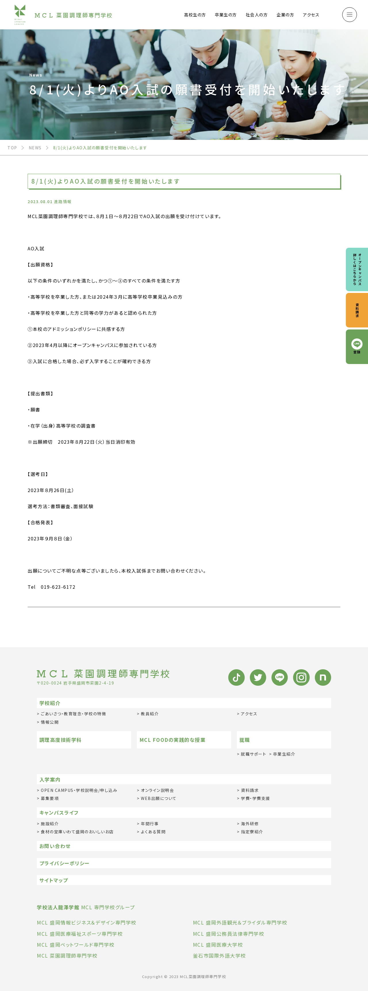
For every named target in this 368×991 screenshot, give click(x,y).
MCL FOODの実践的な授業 (172, 739)
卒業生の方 (226, 15)
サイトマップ (53, 880)
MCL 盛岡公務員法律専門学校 (228, 933)
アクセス (311, 15)
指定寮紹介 (252, 831)
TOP (12, 148)
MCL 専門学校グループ (86, 907)
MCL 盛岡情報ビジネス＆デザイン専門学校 (87, 922)
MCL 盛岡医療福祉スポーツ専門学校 (80, 933)
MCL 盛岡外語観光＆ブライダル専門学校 (240, 922)
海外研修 (250, 823)
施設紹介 (50, 823)
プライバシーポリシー (64, 863)
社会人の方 (257, 15)
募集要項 (50, 798)
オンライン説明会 (157, 790)
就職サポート (253, 754)
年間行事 (150, 823)
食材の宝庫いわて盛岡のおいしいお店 (77, 831)
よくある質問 (153, 831)
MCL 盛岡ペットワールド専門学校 (76, 944)
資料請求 (250, 790)
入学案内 (50, 779)
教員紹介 (150, 713)
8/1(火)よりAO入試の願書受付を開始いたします (100, 148)
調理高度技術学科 (60, 739)
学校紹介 (50, 702)
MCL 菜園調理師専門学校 (67, 955)
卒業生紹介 (284, 754)
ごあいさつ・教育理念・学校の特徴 (73, 713)
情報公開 (50, 722)
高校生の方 (195, 15)
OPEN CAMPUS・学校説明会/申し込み (79, 790)
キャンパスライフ (59, 812)
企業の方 (285, 15)
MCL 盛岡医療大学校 (218, 944)
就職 (244, 739)
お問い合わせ (55, 845)
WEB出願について (159, 798)
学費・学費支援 (255, 798)
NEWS (35, 148)
